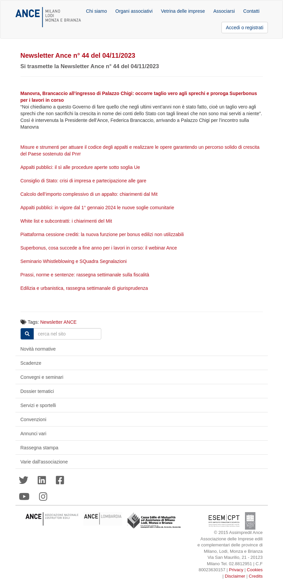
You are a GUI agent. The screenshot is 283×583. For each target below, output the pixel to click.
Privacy (236, 569)
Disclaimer (235, 576)
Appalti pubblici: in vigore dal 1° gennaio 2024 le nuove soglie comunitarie (98, 207)
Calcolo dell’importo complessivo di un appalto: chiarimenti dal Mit (90, 194)
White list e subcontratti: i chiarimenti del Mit (67, 221)
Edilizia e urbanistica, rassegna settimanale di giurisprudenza (85, 288)
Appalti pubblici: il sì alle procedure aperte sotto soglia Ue (80, 167)
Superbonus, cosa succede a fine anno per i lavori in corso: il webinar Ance (99, 248)
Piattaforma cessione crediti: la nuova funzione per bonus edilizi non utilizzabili (103, 234)
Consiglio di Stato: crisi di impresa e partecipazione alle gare (84, 180)
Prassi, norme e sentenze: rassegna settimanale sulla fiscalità (86, 274)
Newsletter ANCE (58, 322)
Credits (255, 576)
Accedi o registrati (244, 27)
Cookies (255, 569)
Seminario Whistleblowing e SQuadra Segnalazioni (74, 261)
